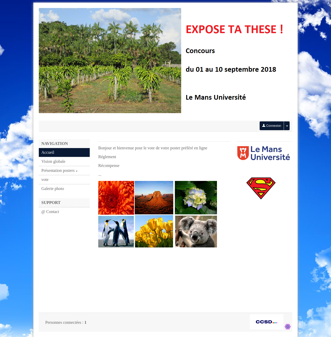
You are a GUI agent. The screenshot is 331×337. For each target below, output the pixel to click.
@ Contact (50, 211)
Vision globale (53, 161)
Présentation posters (59, 170)
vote (45, 179)
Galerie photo (52, 188)
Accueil (47, 152)
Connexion (271, 126)
